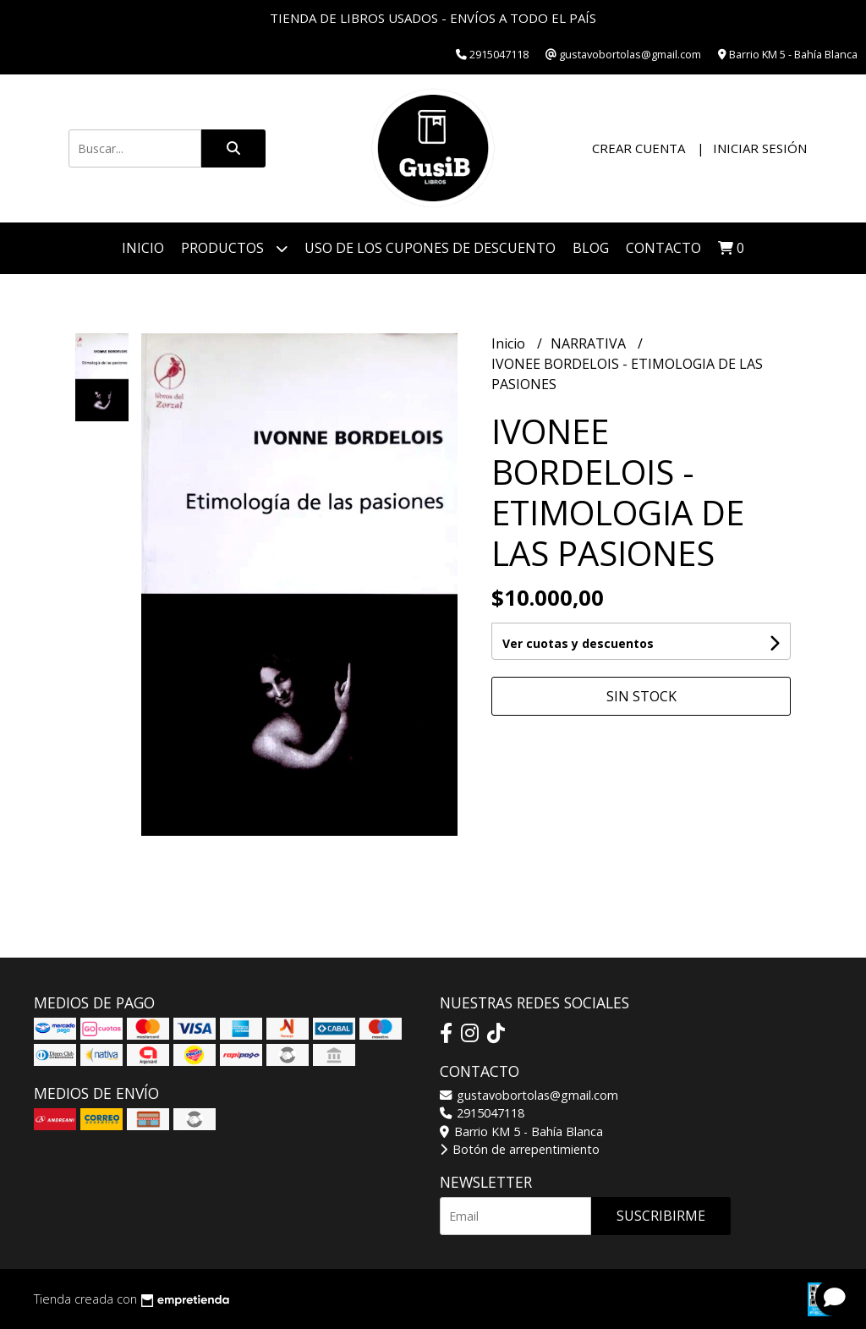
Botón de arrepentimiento (520, 1149)
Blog (591, 248)
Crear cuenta (638, 148)
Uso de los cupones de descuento (430, 248)
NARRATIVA (590, 343)
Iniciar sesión (760, 148)
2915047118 (482, 1113)
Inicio (143, 248)
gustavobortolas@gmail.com (529, 1095)
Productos (234, 248)
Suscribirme (661, 1215)
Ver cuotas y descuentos (578, 643)
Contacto (663, 248)
